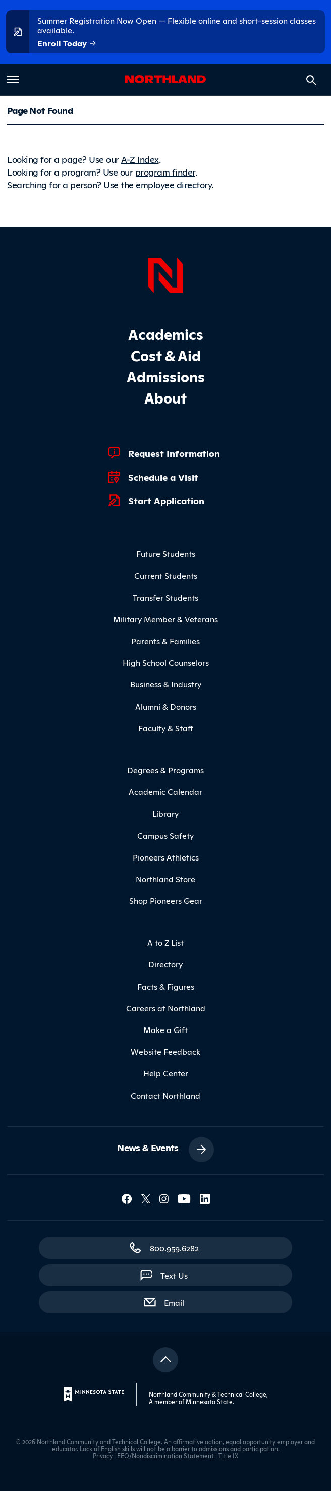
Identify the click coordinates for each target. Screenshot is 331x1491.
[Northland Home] (165, 273)
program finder (165, 171)
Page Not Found (40, 110)
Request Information (174, 453)
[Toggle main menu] (13, 79)
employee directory (173, 184)
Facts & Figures (165, 986)
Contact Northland (165, 1095)
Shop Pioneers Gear (165, 900)
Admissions (166, 376)
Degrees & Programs (165, 769)
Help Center (165, 1072)
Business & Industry (165, 684)
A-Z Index (140, 159)
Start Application (166, 500)
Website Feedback (165, 1051)
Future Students (165, 553)
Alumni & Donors (165, 706)
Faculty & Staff (165, 727)
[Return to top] (165, 1359)
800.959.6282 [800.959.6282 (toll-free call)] (174, 1247)
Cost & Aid (166, 355)
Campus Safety (165, 835)
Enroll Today (67, 43)
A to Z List (165, 942)
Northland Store (165, 878)
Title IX (228, 1455)
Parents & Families (165, 640)
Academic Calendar (165, 791)
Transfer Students (165, 597)
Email (179, 1302)
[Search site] (311, 80)
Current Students (165, 575)
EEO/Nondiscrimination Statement (165, 1455)
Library (165, 813)
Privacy (103, 1455)
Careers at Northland (165, 1007)
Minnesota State (209, 1401)
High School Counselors (166, 662)
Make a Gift (165, 1029)
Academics (165, 333)
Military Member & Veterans (165, 618)
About (165, 397)
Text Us (174, 1275)
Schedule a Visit (163, 477)
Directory (165, 963)
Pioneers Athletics (166, 857)
